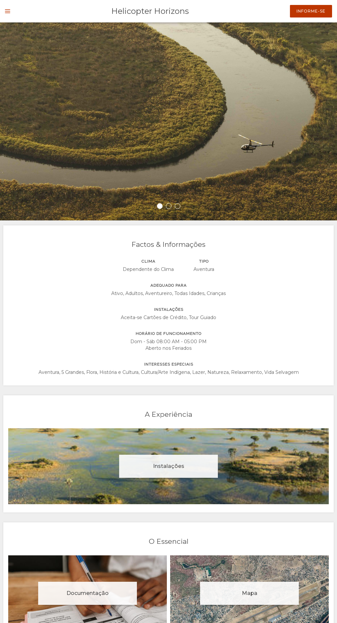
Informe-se (311, 11)
